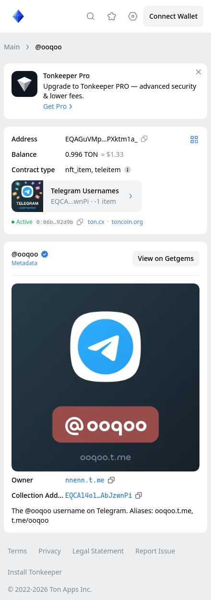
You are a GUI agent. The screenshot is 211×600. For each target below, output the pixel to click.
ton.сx (96, 222)
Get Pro (58, 106)
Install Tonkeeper (35, 571)
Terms (17, 550)
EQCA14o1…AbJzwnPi (98, 495)
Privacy (49, 550)
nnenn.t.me (85, 480)
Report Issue (155, 550)
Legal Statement (98, 550)
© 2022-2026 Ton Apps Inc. (50, 589)
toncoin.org (127, 222)
